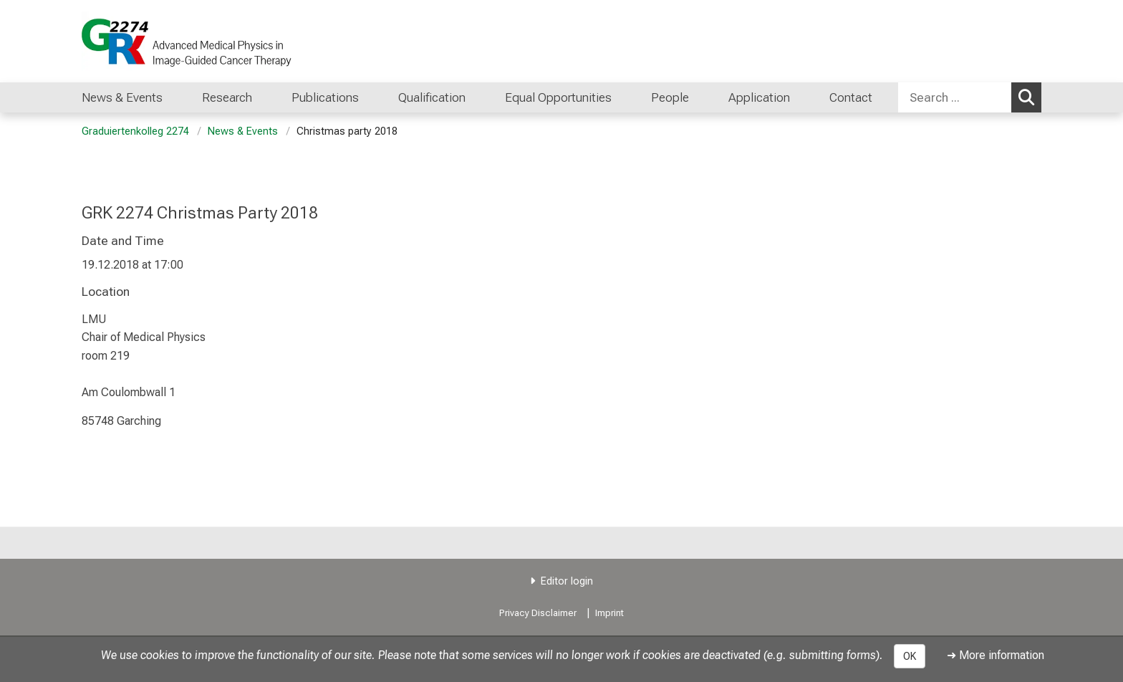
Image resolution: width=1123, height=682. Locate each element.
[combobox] (969, 97)
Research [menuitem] (227, 97)
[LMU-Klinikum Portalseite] (168, 41)
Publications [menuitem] (325, 97)
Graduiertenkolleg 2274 (135, 131)
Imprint (609, 612)
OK (909, 656)
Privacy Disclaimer (538, 612)
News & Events (243, 131)
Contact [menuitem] (850, 97)
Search (1029, 96)
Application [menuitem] (759, 97)
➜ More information (995, 655)
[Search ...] (954, 97)
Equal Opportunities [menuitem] (558, 97)
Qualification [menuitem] (432, 97)
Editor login (567, 581)
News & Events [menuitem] (122, 97)
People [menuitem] (670, 97)
